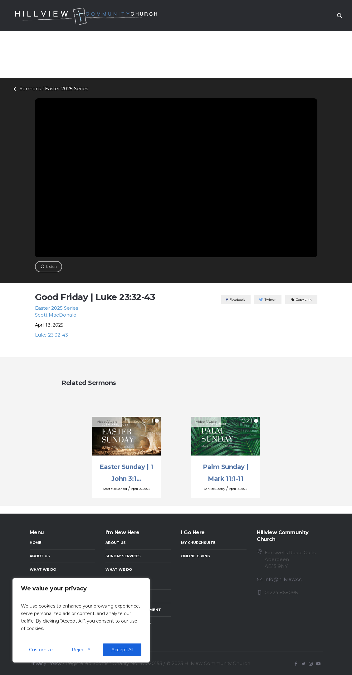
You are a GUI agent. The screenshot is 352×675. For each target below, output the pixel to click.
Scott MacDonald (55, 315)
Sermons (26, 88)
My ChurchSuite (198, 542)
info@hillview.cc (283, 579)
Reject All (82, 650)
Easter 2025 (66, 88)
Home (36, 542)
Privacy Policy (45, 663)
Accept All (122, 650)
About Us (40, 556)
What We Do (43, 569)
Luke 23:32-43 (51, 335)
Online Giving (195, 556)
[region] (81, 620)
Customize (41, 650)
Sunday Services (123, 556)
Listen (51, 266)
